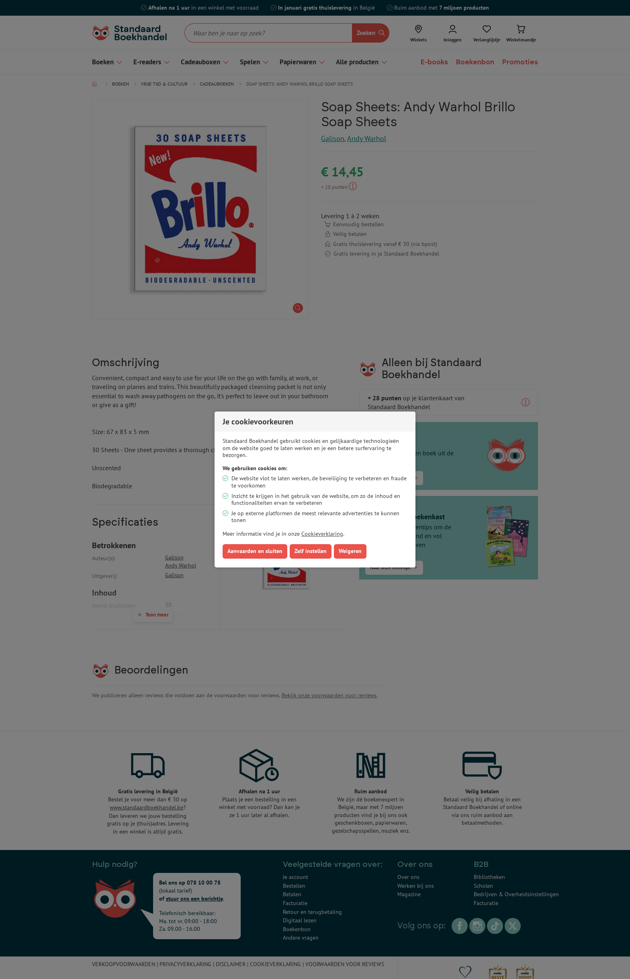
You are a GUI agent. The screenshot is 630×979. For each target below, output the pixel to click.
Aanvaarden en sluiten (254, 551)
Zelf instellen (311, 551)
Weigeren (350, 551)
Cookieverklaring (322, 533)
